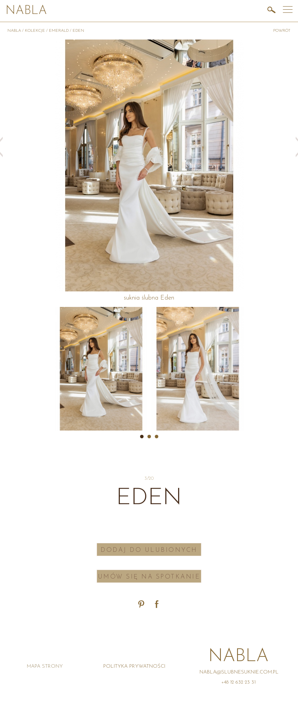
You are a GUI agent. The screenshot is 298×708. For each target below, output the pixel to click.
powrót (282, 31)
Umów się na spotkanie (149, 577)
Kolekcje (35, 31)
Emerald (59, 31)
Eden (78, 31)
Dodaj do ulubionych (149, 550)
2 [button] (149, 436)
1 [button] (142, 436)
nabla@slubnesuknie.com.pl (239, 672)
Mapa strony (45, 666)
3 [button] (156, 436)
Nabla (26, 11)
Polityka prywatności (134, 666)
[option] (101, 369)
